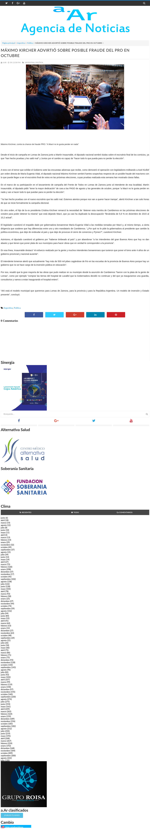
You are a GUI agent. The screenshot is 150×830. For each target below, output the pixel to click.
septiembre (6, 549)
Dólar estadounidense (14, 827)
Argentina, (30, 62)
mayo (3, 532)
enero (3, 542)
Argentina (21, 43)
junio (3, 518)
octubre (4, 547)
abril (3, 520)
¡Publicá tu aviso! (12, 815)
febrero (4, 540)
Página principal (8, 43)
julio (2, 527)
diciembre (5, 571)
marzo (3, 522)
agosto (4, 525)
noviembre (5, 545)
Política (30, 43)
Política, (39, 62)
